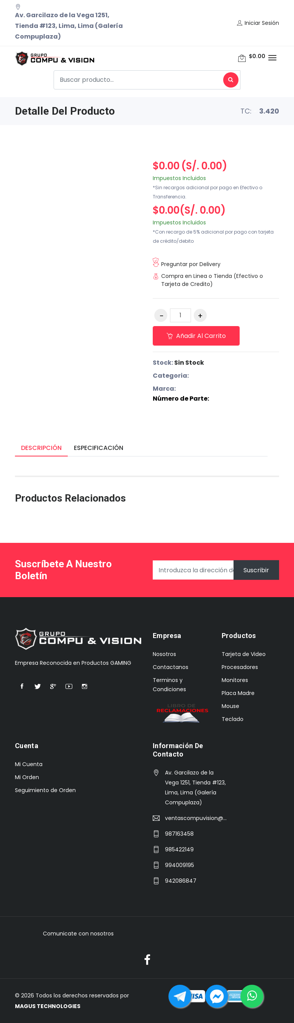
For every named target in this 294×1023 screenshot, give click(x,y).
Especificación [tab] (98, 447)
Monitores (235, 680)
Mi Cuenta (28, 764)
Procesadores (240, 667)
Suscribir (256, 570)
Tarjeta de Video (244, 654)
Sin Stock (189, 362)
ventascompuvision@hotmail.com (196, 818)
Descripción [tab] (41, 447)
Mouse (230, 706)
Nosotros (164, 654)
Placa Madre (238, 693)
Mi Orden (27, 777)
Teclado (232, 719)
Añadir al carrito (196, 335)
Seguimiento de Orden (45, 790)
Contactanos (170, 667)
